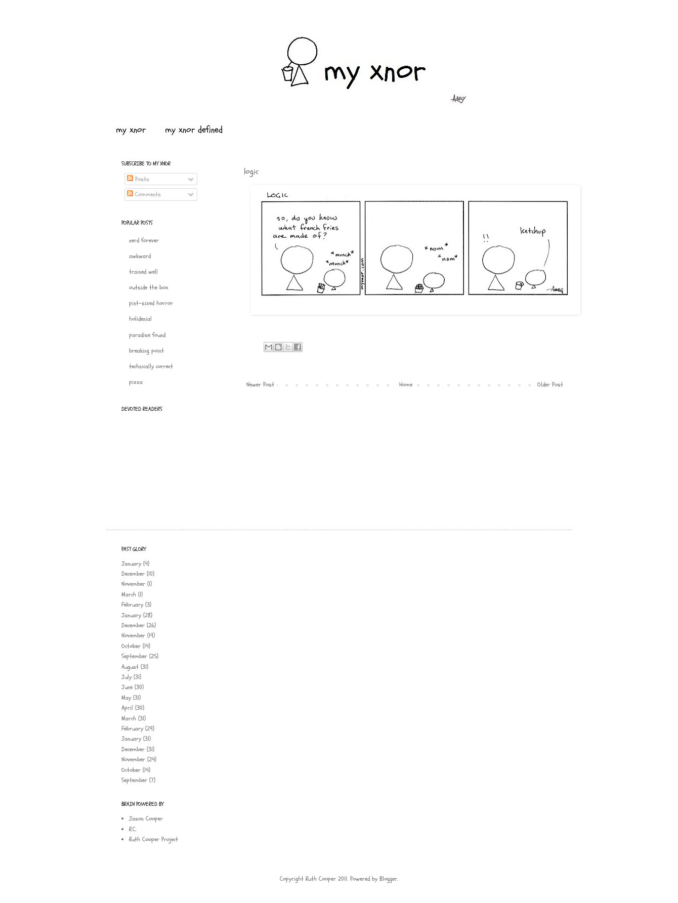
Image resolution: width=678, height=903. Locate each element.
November (133, 584)
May (126, 698)
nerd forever (144, 240)
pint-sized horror (151, 303)
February (132, 604)
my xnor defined (194, 129)
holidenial (140, 319)
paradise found (147, 335)
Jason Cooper (146, 818)
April (127, 708)
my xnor (131, 129)
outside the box (148, 287)
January (131, 564)
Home (405, 384)
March (128, 594)
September (134, 656)
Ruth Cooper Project (153, 839)
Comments (144, 194)
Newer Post (260, 384)
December (133, 574)
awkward (140, 256)
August (130, 667)
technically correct (151, 366)
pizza (136, 382)
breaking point (146, 351)
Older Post (550, 384)
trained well (143, 272)
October (131, 646)
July (126, 677)
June (127, 687)
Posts (138, 179)
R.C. (133, 829)
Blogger (388, 879)
